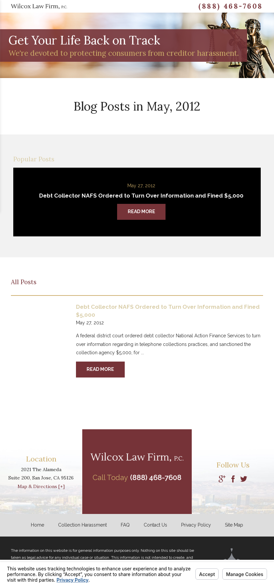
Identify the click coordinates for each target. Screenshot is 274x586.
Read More (100, 369)
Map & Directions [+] (41, 486)
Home (37, 525)
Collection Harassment (82, 525)
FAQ (125, 525)
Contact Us (155, 525)
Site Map (234, 525)
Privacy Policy (196, 525)
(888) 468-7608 (230, 6)
